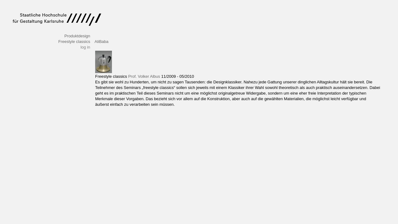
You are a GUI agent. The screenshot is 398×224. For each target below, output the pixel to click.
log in (85, 47)
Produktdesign (77, 36)
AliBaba (102, 41)
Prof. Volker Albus (144, 76)
